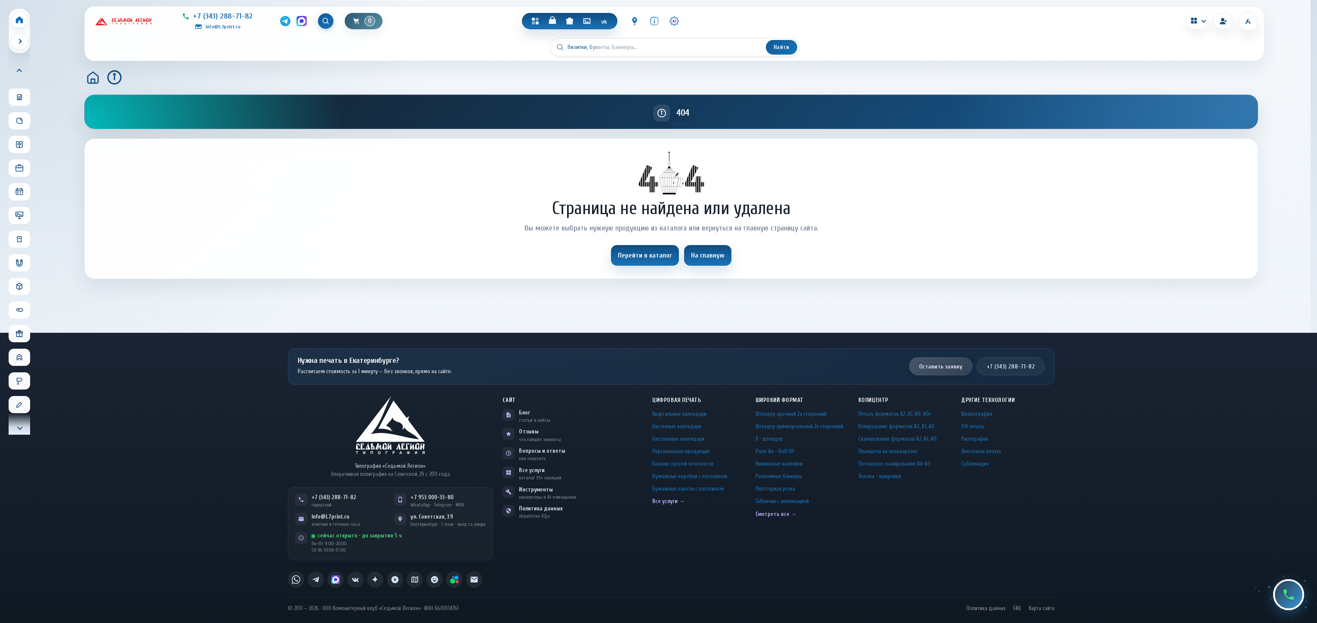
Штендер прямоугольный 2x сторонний (799, 426)
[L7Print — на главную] (390, 425)
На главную (708, 255)
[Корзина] (363, 21)
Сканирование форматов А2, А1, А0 (897, 439)
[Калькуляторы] (1197, 20)
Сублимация (975, 463)
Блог (524, 412)
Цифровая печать (676, 400)
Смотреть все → (776, 514)
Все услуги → (668, 501)
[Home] (19, 19)
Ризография (974, 439)
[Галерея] (587, 21)
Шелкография (976, 414)
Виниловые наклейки (779, 463)
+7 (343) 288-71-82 (1011, 366)
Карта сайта (1042, 608)
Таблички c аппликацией (782, 501)
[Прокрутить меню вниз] (19, 427)
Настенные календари (676, 426)
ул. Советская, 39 (431, 516)
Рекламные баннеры (779, 476)
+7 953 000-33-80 (431, 497)
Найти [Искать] (781, 47)
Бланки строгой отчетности (682, 463)
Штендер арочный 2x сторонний (791, 414)
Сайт (509, 400)
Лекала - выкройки (879, 476)
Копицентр (873, 400)
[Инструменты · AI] (674, 21)
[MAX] (301, 21)
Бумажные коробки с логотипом (689, 476)
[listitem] (296, 579)
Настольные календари (678, 439)
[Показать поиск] (325, 21)
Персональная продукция (680, 451)
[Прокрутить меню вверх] (19, 71)
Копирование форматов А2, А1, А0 (896, 426)
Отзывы (528, 431)
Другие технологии (988, 400)
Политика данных (541, 508)
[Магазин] (552, 21)
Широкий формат (780, 400)
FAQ (1017, 608)
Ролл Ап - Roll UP (775, 451)
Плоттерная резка (775, 488)
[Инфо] (654, 21)
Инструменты (536, 489)
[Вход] (1223, 21)
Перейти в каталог (645, 255)
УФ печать (972, 426)
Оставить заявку (940, 366)
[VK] (604, 21)
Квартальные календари (679, 414)
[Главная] (93, 77)
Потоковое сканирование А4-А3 (894, 463)
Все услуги (532, 470)
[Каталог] (535, 21)
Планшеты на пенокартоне (888, 451)
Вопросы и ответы (542, 451)
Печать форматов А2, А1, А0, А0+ (894, 414)
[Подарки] (569, 21)
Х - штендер (769, 439)
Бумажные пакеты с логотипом (688, 488)
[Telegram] (285, 21)
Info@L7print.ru (331, 516)
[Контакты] (634, 21)
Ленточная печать (981, 451)
